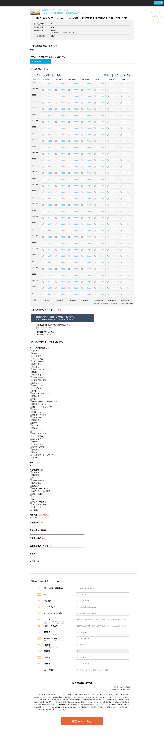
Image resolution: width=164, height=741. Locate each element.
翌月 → (117, 75)
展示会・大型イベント (41, 394)
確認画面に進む (82, 723)
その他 (35, 458)
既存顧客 (35, 475)
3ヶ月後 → (128, 75)
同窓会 (35, 452)
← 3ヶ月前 (36, 75)
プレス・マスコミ (39, 502)
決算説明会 (36, 364)
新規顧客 (35, 473)
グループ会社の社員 (40, 489)
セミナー (35, 351)
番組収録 (35, 420)
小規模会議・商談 (39, 380)
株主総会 (35, 367)
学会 (34, 399)
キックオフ (36, 356)
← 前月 (47, 75)
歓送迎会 (35, 450)
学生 (34, 497)
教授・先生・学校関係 (41, 491)
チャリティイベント (40, 431)
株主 (34, 499)
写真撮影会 (36, 418)
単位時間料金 (36, 61)
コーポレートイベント (41, 369)
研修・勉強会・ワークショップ (44, 402)
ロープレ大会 (37, 386)
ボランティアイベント (41, 434)
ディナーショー (38, 444)
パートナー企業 (38, 481)
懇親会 (35, 442)
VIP (33, 478)
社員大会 (35, 353)
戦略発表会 (36, 375)
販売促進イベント (39, 404)
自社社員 (35, 486)
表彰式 (35, 372)
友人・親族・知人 (39, 505)
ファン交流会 (37, 436)
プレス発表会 (37, 359)
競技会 (35, 423)
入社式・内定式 (38, 361)
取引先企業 (36, 483)
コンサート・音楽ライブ (42, 407)
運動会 (35, 428)
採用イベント (37, 391)
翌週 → (107, 75)
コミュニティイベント (41, 439)
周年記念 (35, 396)
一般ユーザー (37, 507)
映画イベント (37, 412)
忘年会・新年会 (38, 447)
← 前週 (58, 75)
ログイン (158, 3)
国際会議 (35, 383)
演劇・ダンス (37, 410)
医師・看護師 (37, 494)
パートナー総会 (38, 377)
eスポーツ (36, 426)
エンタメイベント (39, 415)
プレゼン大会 (37, 388)
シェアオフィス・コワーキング (44, 455)
